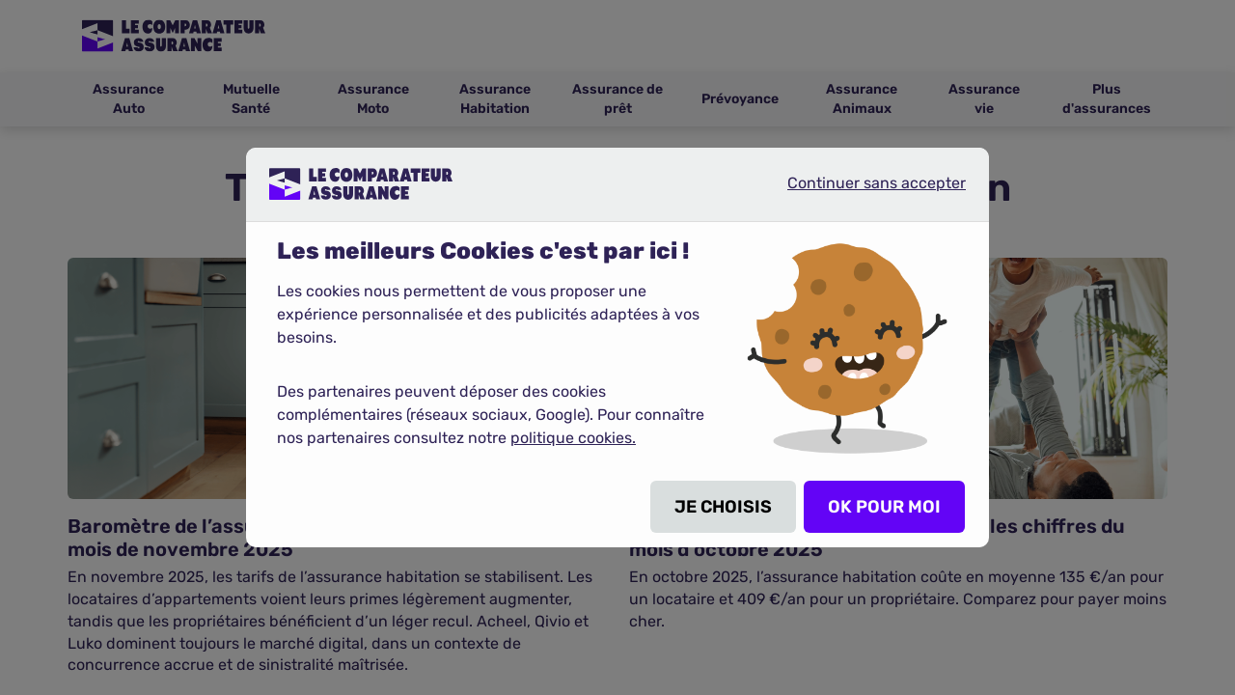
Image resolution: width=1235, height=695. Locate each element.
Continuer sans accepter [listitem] (860, 191)
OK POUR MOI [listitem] (884, 506)
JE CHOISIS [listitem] (723, 506)
